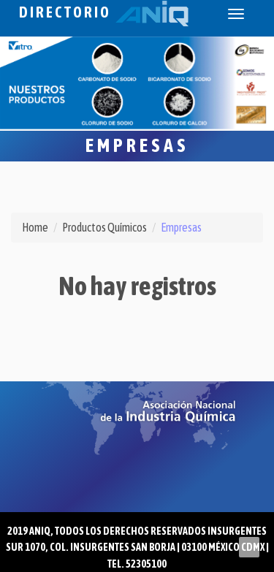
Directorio (104, 12)
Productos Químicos (104, 227)
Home (35, 227)
